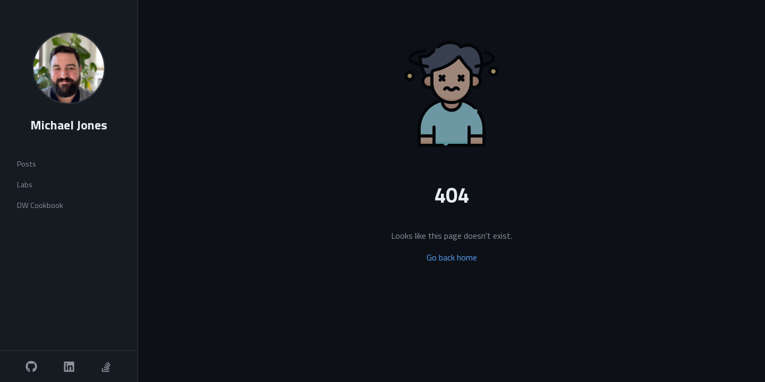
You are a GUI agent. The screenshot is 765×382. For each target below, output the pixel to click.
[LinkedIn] (69, 366)
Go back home (452, 257)
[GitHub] (31, 366)
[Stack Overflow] (106, 366)
